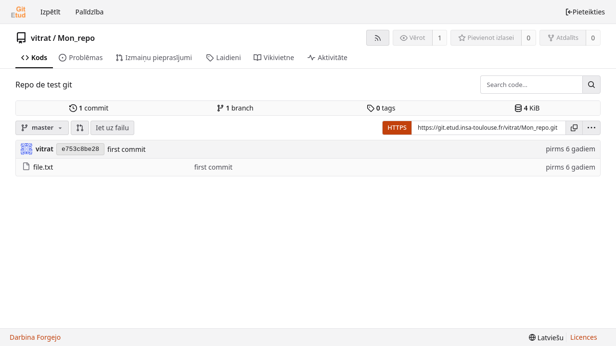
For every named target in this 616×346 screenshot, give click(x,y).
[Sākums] (18, 12)
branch (235, 107)
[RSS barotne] (377, 38)
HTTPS (397, 127)
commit (88, 107)
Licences (583, 337)
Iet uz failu (112, 127)
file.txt (37, 167)
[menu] (591, 128)
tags (381, 107)
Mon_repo (76, 38)
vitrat (41, 38)
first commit (126, 149)
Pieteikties (585, 11)
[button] (80, 128)
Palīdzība (90, 11)
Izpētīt (50, 11)
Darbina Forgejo (35, 337)
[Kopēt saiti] (574, 128)
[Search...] (591, 84)
